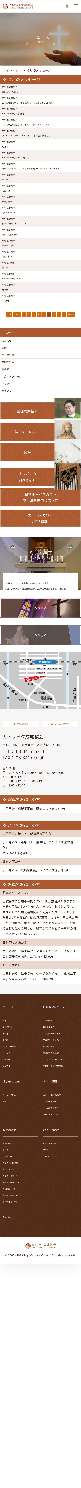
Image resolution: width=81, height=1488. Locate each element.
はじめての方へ (17, 1305)
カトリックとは (12, 1319)
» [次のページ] (74, 425)
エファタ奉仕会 (15, 1400)
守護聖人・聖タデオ (55, 1264)
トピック (10, 525)
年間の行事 (11, 494)
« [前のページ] (28, 425)
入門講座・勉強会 (54, 1325)
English (9, 1441)
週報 (6, 473)
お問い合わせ (55, 1353)
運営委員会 (9, 1367)
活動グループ (11, 1380)
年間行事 (8, 1257)
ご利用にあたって (54, 1380)
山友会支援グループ (17, 1406)
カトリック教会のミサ (57, 1319)
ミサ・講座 (53, 1305)
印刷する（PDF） (21, 952)
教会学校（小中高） (15, 1426)
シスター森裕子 (55, 1338)
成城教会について (59, 1230)
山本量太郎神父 (55, 1332)
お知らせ (10, 463)
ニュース (11, 1230)
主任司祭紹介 (51, 1244)
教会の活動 (13, 1353)
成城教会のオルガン (55, 1277)
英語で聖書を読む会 (17, 1419)
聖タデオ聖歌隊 (15, 1387)
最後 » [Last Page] (40, 432)
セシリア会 (12, 1393)
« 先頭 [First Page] (19, 425)
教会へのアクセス (54, 1367)
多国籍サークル (15, 1413)
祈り (8, 1325)
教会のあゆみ (51, 1251)
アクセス (65, 8)
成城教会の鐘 (51, 1270)
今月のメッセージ (17, 514)
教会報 (8, 504)
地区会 (7, 1374)
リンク (47, 1374)
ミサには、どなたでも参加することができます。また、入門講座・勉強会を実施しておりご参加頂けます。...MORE (40, 791)
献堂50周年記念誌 (57, 1257)
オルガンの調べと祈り (59, 1283)
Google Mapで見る (60, 952)
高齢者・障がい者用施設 (58, 1290)
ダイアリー (11, 535)
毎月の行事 (11, 483)
